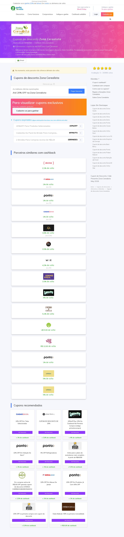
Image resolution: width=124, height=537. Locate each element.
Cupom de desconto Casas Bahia (101, 127)
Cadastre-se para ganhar (27, 111)
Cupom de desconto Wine (101, 117)
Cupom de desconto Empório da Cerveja (102, 140)
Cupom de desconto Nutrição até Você (102, 159)
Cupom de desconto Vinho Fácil (101, 132)
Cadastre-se (107, 14)
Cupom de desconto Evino (101, 114)
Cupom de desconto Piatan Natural (101, 154)
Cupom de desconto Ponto (101, 123)
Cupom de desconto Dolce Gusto (101, 110)
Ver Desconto (22, 432)
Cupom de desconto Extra (101, 120)
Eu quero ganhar (107, 9)
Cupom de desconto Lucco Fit (102, 136)
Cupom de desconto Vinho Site (101, 167)
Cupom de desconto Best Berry (100, 145)
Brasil (20, 60)
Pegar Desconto (76, 91)
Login (96, 14)
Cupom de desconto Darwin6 (102, 163)
